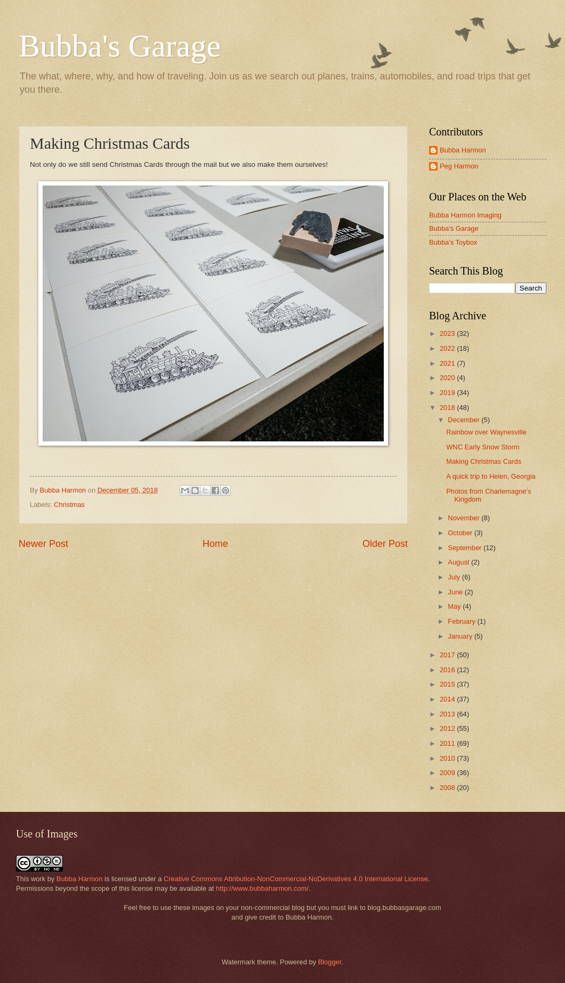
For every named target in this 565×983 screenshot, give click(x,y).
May (455, 606)
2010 (448, 758)
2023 (448, 333)
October (461, 533)
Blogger (330, 962)
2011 (448, 743)
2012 (448, 728)
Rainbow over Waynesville (486, 432)
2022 (448, 348)
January (461, 636)
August (459, 562)
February (462, 621)
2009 (448, 773)
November (464, 518)
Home (215, 543)
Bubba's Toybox (453, 242)
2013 (448, 714)
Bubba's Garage (120, 45)
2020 (448, 378)
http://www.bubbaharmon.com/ (262, 888)
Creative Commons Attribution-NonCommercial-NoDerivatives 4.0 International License (296, 879)
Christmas (69, 505)
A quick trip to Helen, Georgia (490, 476)
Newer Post (43, 543)
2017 (448, 655)
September (465, 548)
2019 (448, 393)
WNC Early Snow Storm (482, 447)
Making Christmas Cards (483, 461)
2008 (448, 788)
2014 (448, 699)
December (464, 420)
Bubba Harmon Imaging (465, 215)
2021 (448, 363)
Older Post (385, 543)
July (455, 577)
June (456, 592)
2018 (448, 408)
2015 (448, 684)
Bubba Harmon (463, 150)
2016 (448, 670)
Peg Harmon (459, 166)
